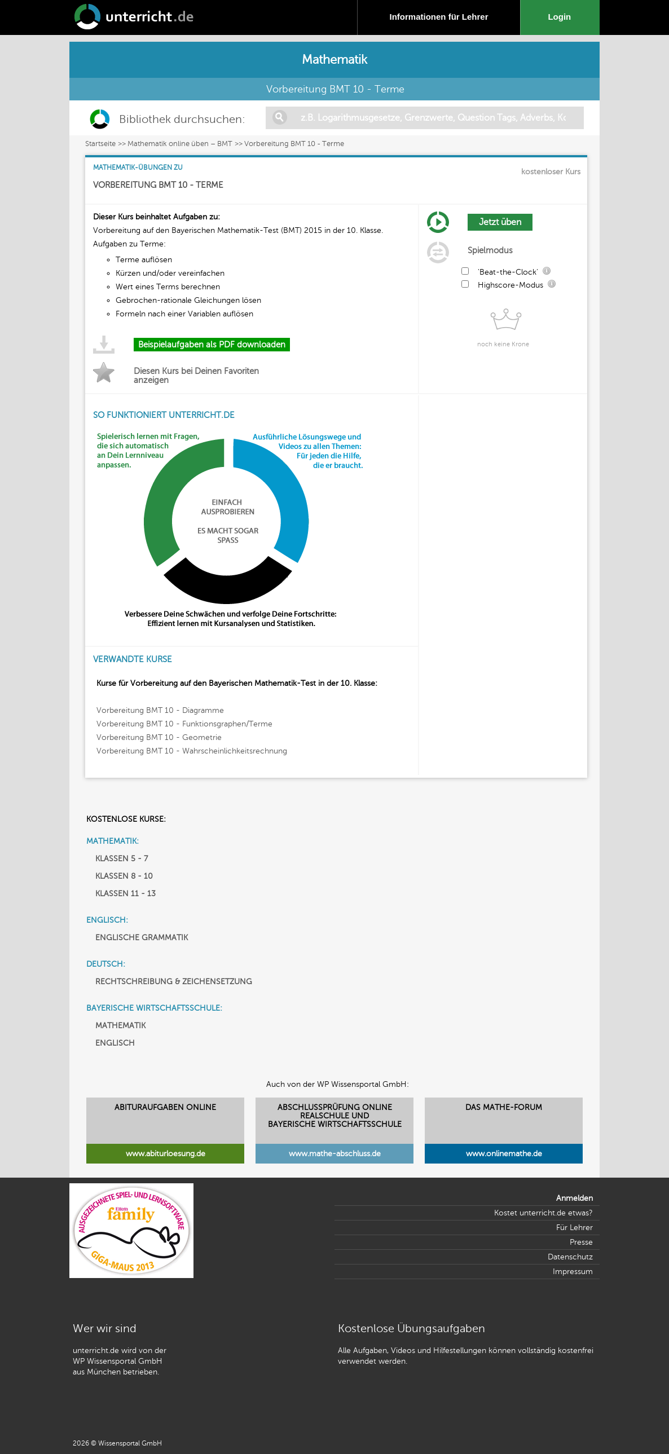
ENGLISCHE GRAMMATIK (141, 937)
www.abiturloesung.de (165, 1153)
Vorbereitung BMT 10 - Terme (294, 144)
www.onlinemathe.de (504, 1153)
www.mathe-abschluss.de (335, 1153)
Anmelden (574, 1198)
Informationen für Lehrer (438, 16)
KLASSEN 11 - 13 (125, 893)
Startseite (100, 144)
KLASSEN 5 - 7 (121, 858)
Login (561, 16)
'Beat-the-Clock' (508, 272)
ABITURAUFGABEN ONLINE (165, 1107)
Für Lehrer (574, 1227)
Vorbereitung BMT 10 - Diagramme (160, 710)
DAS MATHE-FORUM (503, 1107)
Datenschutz (570, 1257)
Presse (581, 1242)
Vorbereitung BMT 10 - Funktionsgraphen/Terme (184, 724)
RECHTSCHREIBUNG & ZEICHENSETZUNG (173, 981)
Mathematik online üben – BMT (179, 144)
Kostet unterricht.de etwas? (543, 1213)
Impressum (573, 1271)
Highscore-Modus (510, 285)
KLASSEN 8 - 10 (124, 876)
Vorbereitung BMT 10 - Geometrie (159, 737)
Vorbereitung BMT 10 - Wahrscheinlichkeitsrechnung (191, 751)
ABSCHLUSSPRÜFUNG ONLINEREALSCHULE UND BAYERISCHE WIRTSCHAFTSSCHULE (335, 1116)
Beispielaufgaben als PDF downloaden (211, 344)
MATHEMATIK (120, 1025)
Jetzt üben (500, 222)
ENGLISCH (115, 1043)
